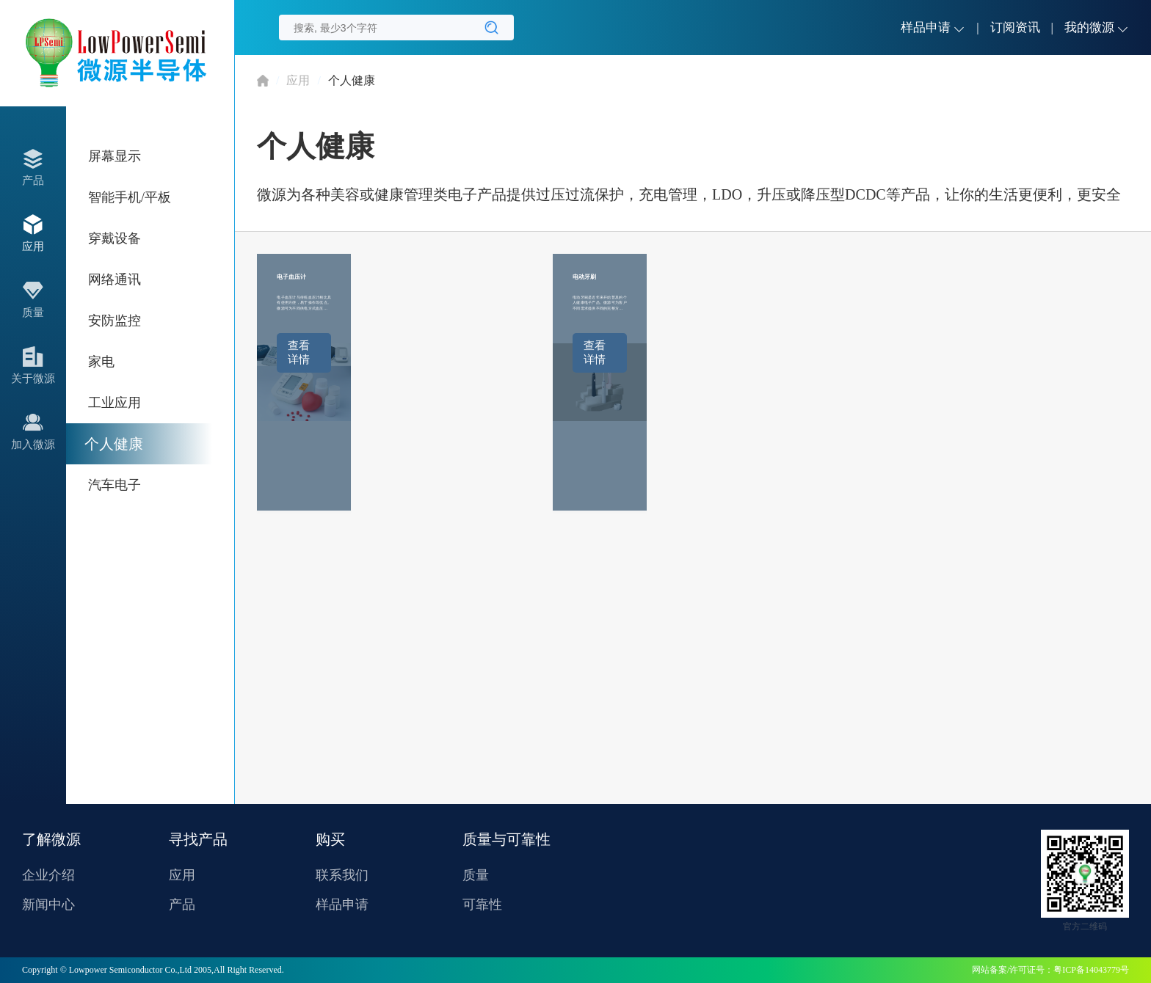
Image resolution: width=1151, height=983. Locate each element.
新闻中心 (48, 904)
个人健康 (351, 80)
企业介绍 (48, 875)
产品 (182, 904)
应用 (298, 80)
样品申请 (342, 904)
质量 (475, 875)
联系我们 (342, 875)
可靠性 (482, 904)
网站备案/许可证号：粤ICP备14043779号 (1050, 970)
